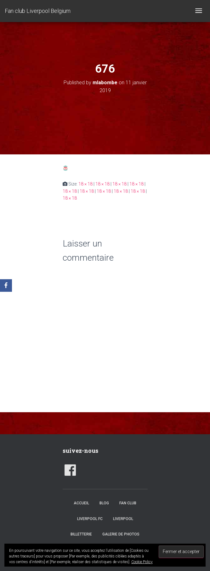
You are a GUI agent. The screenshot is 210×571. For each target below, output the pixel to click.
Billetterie (81, 534)
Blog (104, 503)
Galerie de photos (120, 534)
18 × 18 (85, 183)
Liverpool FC (90, 519)
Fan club (127, 503)
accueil (81, 503)
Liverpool (123, 519)
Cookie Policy (142, 562)
